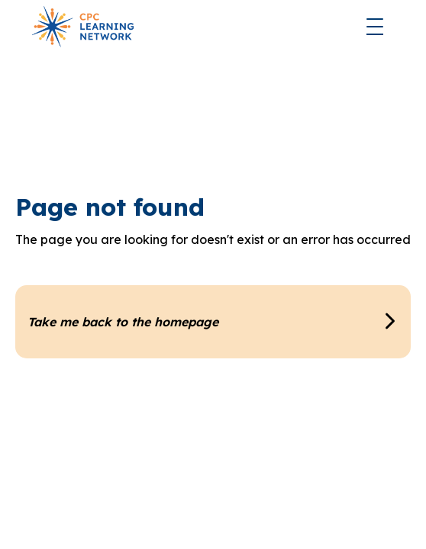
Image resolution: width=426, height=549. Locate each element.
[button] (375, 26)
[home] (79, 26)
